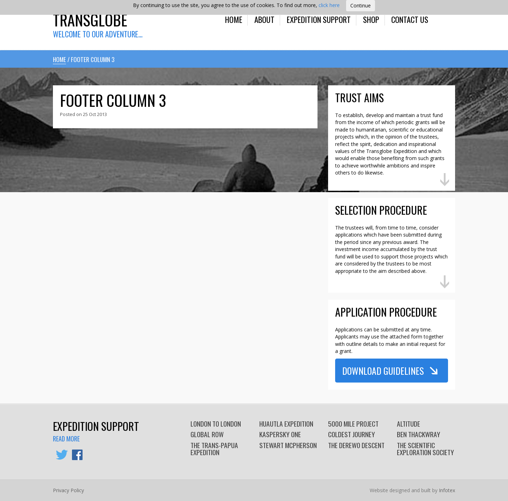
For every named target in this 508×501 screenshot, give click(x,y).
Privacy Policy (68, 490)
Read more (66, 438)
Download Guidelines (383, 370)
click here (329, 5)
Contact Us (409, 19)
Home (233, 19)
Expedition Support (319, 19)
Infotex (447, 490)
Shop (371, 19)
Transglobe (90, 19)
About (264, 19)
